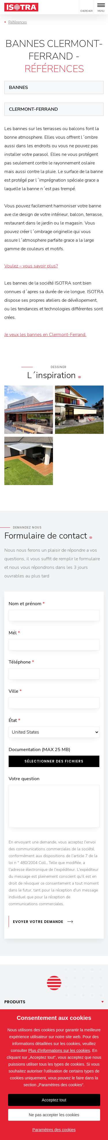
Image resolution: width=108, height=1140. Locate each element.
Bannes (18, 87)
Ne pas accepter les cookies (54, 1115)
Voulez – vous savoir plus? (31, 266)
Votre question (24, 779)
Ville (15, 691)
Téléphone (21, 662)
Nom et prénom (27, 604)
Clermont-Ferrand (33, 109)
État (14, 720)
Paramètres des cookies (53, 1129)
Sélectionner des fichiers (54, 761)
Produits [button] (14, 1002)
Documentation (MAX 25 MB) (39, 749)
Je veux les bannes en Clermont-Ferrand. (45, 334)
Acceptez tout (54, 1100)
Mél (14, 633)
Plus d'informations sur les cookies (59, 1050)
